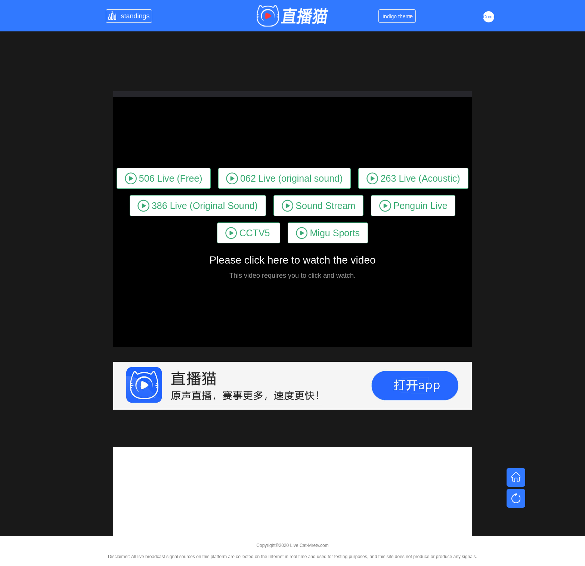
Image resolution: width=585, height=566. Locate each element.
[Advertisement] (292, 499)
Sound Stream (319, 205)
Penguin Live (413, 205)
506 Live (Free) (163, 178)
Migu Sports (328, 233)
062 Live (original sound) (284, 178)
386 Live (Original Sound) (197, 205)
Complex (488, 16)
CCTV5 (247, 233)
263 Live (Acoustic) (413, 178)
